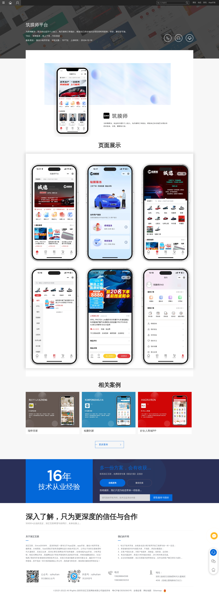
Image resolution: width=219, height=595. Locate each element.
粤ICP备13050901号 (122, 590)
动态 (199, 2)
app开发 (81, 546)
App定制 (71, 546)
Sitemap (157, 590)
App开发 (212, 2)
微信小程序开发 (92, 546)
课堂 (194, 2)
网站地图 (147, 590)
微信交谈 (139, 483)
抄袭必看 (137, 590)
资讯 (205, 2)
